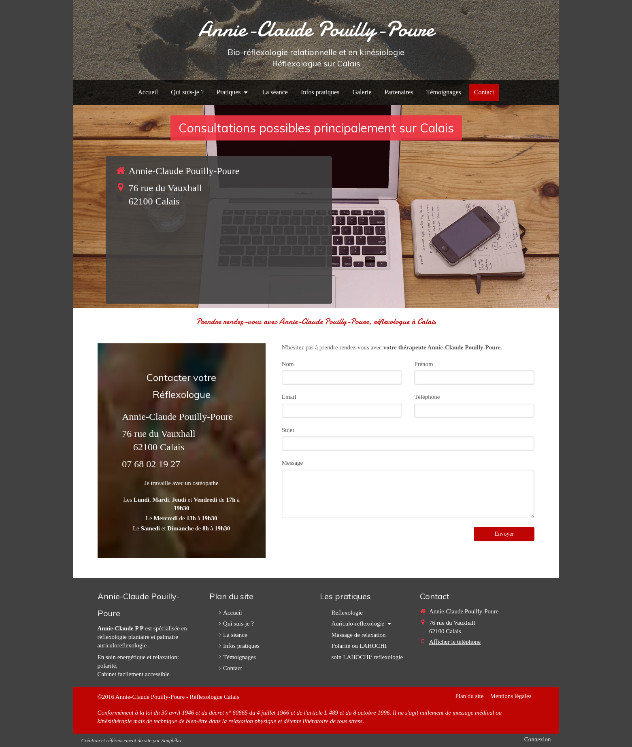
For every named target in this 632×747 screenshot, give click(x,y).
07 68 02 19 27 (151, 464)
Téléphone (427, 397)
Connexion (537, 739)
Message (292, 463)
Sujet (288, 430)
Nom (288, 364)
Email (289, 397)
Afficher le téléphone (455, 641)
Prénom (423, 364)
